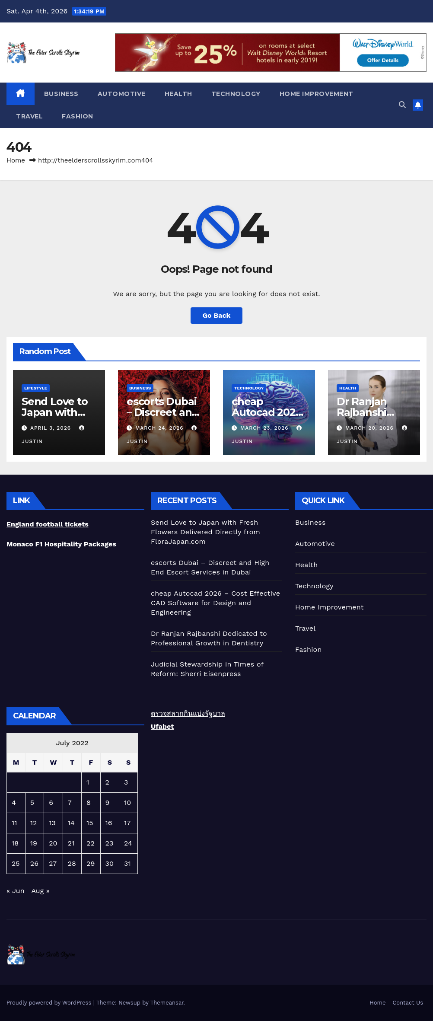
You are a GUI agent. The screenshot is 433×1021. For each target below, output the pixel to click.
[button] (402, 105)
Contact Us (407, 1002)
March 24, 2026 (160, 428)
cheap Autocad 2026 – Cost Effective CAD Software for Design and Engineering (215, 602)
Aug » (40, 891)
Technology (236, 94)
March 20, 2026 (370, 428)
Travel (29, 116)
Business (61, 94)
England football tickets (47, 524)
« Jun (15, 891)
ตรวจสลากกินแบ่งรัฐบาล (188, 713)
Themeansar (167, 1002)
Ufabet (162, 726)
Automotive (122, 94)
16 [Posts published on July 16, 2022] (108, 823)
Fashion (77, 116)
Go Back (217, 315)
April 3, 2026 (51, 428)
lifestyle (35, 388)
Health (178, 94)
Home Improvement (316, 94)
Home (15, 160)
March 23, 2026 (265, 428)
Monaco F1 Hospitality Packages (61, 544)
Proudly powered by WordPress (49, 1002)
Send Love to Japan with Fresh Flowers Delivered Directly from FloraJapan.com (205, 532)
